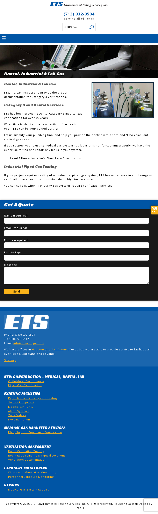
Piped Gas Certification (25, 385)
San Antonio (60, 349)
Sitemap (10, 360)
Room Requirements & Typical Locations (37, 455)
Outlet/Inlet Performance (26, 381)
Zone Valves (17, 415)
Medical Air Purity (20, 407)
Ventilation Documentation (27, 459)
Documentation (19, 419)
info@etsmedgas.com (28, 343)
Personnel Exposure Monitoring (31, 477)
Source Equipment (21, 402)
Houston (38, 349)
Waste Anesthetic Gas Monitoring (32, 472)
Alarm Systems (18, 411)
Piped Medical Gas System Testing (33, 398)
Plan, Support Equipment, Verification (35, 432)
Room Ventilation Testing (26, 451)
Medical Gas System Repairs (28, 489)
